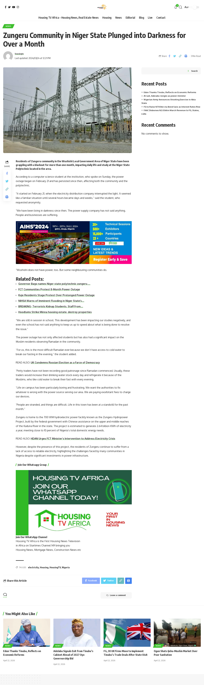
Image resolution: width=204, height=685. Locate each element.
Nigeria (66, 567)
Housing (44, 567)
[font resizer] (186, 7)
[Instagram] (18, 7)
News (9, 26)
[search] (180, 7)
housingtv (20, 54)
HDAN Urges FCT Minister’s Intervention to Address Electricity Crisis (73, 438)
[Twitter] (9, 7)
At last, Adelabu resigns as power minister (165, 96)
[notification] (175, 7)
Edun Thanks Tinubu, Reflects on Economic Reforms (170, 92)
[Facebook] (5, 7)
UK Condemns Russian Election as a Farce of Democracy (65, 362)
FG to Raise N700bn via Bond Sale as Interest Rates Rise (172, 107)
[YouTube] (13, 7)
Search (194, 71)
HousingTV (55, 567)
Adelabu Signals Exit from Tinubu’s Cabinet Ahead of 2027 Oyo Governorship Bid (73, 655)
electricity (33, 567)
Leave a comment (115, 596)
